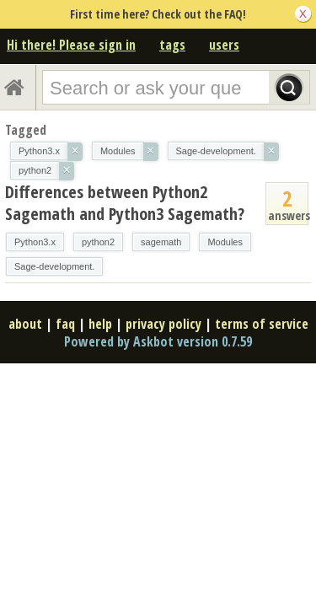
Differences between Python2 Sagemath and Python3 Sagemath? (124, 202)
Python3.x (35, 242)
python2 (98, 242)
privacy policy (163, 323)
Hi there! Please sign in (71, 44)
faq (65, 323)
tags (172, 44)
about (25, 323)
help (100, 323)
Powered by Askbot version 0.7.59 (158, 341)
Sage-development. (54, 266)
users (224, 44)
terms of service (261, 323)
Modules (225, 242)
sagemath (161, 242)
